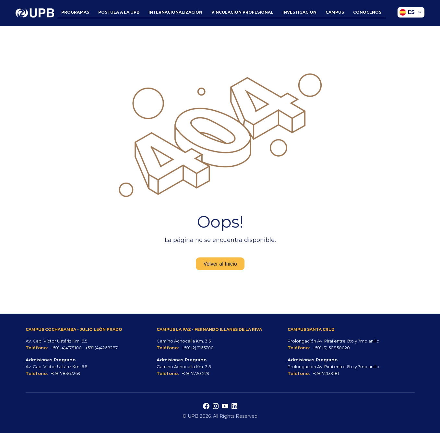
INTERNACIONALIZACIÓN (175, 12)
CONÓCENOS (367, 12)
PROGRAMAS (75, 12)
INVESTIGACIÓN (299, 12)
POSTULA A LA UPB (118, 12)
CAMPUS (335, 12)
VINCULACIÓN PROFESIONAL (242, 12)
